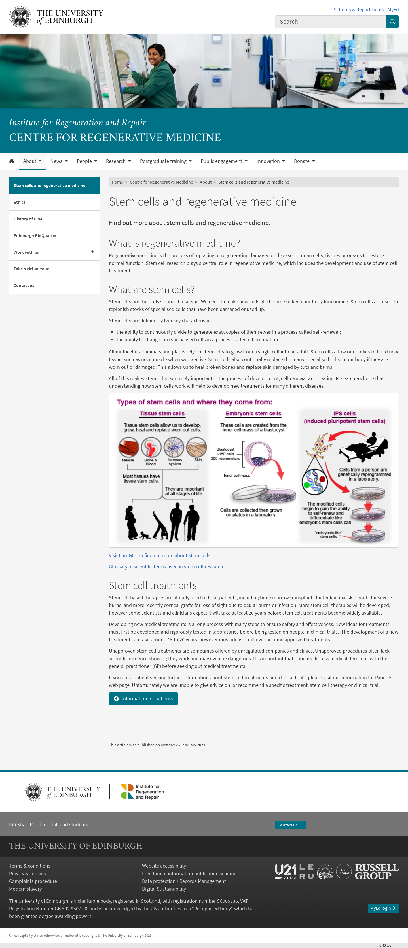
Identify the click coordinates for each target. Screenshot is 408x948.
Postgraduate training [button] (164, 161)
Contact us (24, 285)
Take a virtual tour (31, 268)
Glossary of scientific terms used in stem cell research (166, 566)
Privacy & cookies (27, 873)
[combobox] (330, 21)
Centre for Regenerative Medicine (161, 182)
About (206, 182)
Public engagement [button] (222, 161)
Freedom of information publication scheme (189, 873)
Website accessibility (164, 865)
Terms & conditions (29, 865)
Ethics (20, 202)
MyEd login (383, 908)
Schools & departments (359, 9)
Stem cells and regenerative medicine (49, 185)
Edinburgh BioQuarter (35, 235)
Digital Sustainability (164, 888)
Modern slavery (25, 888)
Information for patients (143, 698)
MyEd (393, 9)
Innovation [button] (269, 161)
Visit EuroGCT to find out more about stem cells (160, 555)
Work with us (26, 252)
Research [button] (116, 161)
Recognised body (212, 908)
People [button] (85, 161)
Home (117, 182)
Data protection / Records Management (184, 881)
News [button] (57, 161)
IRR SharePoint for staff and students (48, 824)
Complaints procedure (33, 881)
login (389, 945)
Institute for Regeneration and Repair (77, 123)
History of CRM (28, 218)
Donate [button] (302, 161)
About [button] (30, 161)
